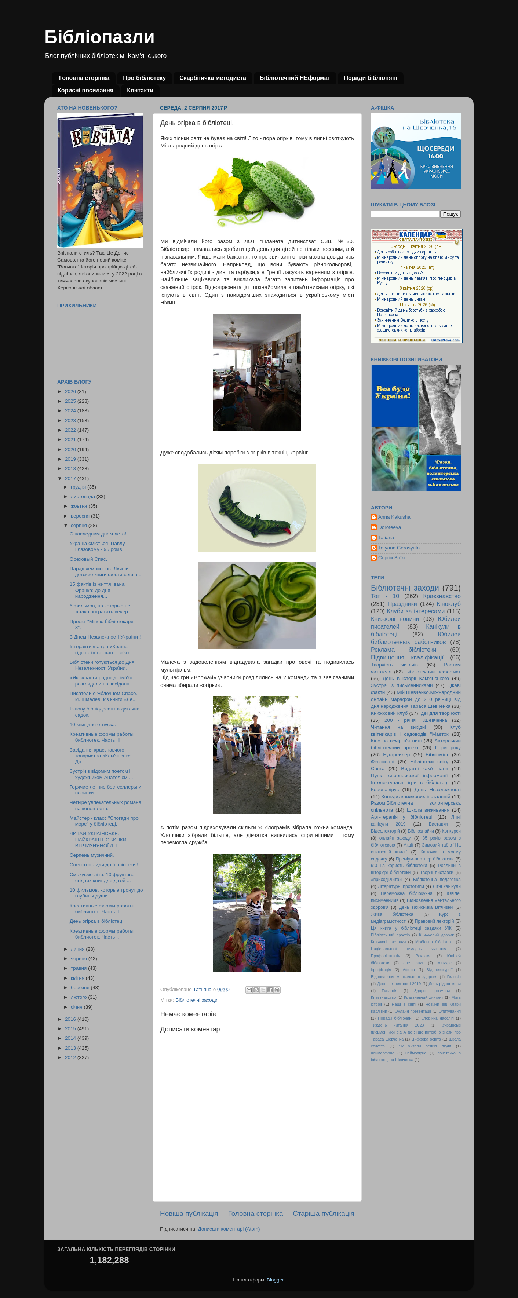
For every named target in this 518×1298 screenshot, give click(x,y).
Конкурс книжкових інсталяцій (416, 796)
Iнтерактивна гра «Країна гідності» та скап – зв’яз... (102, 649)
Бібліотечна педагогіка (437, 879)
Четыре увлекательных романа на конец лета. (106, 805)
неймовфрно (382, 1053)
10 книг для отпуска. (93, 724)
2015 (71, 1028)
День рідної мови (444, 983)
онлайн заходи (395, 838)
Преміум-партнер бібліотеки (425, 859)
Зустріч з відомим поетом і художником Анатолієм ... (101, 774)
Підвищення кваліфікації (407, 657)
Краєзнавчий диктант (423, 997)
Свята (378, 768)
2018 (71, 468)
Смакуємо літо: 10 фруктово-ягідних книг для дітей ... (103, 877)
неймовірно (416, 1053)
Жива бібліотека (392, 914)
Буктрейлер (396, 754)
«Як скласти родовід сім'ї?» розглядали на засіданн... (102, 680)
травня (79, 968)
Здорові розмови (432, 990)
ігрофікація (381, 970)
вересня (81, 516)
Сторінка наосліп (438, 1018)
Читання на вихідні (398, 727)
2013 (71, 1048)
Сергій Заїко (392, 557)
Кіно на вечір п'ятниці (396, 740)
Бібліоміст (437, 754)
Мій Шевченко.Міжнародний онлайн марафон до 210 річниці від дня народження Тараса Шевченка (416, 699)
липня (78, 949)
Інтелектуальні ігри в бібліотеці (409, 782)
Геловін (454, 977)
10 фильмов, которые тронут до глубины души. (106, 893)
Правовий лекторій (434, 921)
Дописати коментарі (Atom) (229, 1229)
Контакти (140, 90)
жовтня (79, 506)
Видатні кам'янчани (424, 768)
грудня (79, 487)
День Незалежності (438, 789)
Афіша (409, 970)
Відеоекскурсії (440, 970)
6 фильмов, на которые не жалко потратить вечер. (100, 608)
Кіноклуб (449, 603)
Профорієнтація (385, 956)
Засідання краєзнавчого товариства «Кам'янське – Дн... (102, 755)
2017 (71, 478)
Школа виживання (428, 810)
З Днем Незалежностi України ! (105, 637)
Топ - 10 (385, 596)
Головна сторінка (84, 78)
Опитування (450, 1011)
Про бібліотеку (144, 78)
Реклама (423, 956)
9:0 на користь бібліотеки (399, 865)
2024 (71, 410)
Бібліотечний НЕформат (295, 78)
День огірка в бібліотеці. (97, 921)
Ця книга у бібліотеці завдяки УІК (411, 928)
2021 (71, 439)
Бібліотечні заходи (196, 1000)
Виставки (438, 824)
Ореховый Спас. (88, 559)
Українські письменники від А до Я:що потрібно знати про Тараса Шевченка (416, 1032)
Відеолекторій (385, 831)
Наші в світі (404, 1004)
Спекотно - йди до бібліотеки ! (104, 864)
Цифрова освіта (426, 1039)
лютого (79, 997)
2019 (71, 459)
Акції (408, 845)
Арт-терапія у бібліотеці (402, 817)
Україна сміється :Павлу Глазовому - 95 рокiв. (97, 546)
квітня (78, 978)
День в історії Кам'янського (416, 678)
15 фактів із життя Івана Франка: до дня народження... (97, 590)
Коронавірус (385, 789)
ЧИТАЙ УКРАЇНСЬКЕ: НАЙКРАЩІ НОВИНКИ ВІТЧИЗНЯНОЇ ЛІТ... (98, 839)
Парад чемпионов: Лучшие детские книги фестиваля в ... (106, 571)
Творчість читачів (394, 665)
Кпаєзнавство (383, 997)
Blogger (275, 1280)
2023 (71, 420)
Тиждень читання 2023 (397, 1025)
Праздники (402, 603)
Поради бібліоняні (370, 78)
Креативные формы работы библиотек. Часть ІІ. (102, 908)
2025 (71, 401)
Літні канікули (447, 886)
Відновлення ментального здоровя (404, 977)
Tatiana (386, 537)
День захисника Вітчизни (426, 907)
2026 (71, 391)
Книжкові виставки (388, 942)
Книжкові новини (395, 618)
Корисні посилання (85, 90)
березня (81, 987)
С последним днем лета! (98, 534)
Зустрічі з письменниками (402, 685)
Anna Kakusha (394, 517)
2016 (71, 1019)
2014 (71, 1038)
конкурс (444, 963)
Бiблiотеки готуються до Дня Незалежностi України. (102, 665)
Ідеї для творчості (440, 713)
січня (77, 1007)
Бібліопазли (99, 37)
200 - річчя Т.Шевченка (415, 720)
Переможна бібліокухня (407, 893)
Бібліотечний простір (390, 935)
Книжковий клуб (389, 713)
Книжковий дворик (436, 935)
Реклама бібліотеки (403, 649)
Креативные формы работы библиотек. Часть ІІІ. (102, 737)
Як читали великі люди (425, 1046)
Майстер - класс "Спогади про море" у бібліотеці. (104, 821)
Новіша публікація (189, 1213)
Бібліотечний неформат (433, 671)
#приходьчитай (386, 879)
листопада (83, 496)
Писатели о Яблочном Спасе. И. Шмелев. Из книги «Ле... (103, 696)
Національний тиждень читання (408, 949)
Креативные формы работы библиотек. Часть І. (102, 934)
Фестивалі (382, 761)
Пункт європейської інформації (409, 775)
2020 (71, 449)
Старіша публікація (323, 1213)
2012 (71, 1057)
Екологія (389, 990)
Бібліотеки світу (429, 761)
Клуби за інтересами (416, 611)
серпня (79, 525)
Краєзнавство (442, 596)
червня (79, 958)
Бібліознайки (421, 831)
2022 (71, 430)
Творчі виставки (436, 872)
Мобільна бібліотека (434, 942)
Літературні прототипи (401, 886)
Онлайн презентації (413, 1011)
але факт (413, 963)
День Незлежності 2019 (399, 983)
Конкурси (451, 831)
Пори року (448, 747)
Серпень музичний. (92, 855)
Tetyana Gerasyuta (399, 548)
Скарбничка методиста (212, 78)
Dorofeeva (389, 527)
